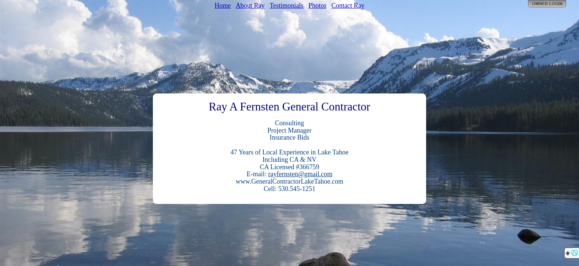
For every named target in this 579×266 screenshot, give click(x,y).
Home (223, 5)
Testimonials (287, 5)
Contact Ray (348, 5)
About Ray (250, 5)
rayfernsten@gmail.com (300, 174)
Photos (317, 5)
